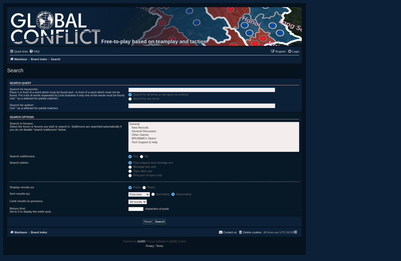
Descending (181, 194)
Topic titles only (140, 171)
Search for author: (22, 105)
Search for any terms (143, 98)
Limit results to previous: (26, 201)
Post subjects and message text (150, 162)
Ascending (160, 194)
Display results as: (22, 187)
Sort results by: (20, 193)
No (144, 156)
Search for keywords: (24, 89)
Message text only (142, 166)
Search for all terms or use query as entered (158, 94)
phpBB (141, 241)
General (214, 124)
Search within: (19, 162)
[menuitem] (34, 51)
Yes (133, 156)
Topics (148, 187)
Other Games (214, 135)
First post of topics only (145, 175)
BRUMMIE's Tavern (214, 138)
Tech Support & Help (214, 142)
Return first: (18, 208)
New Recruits (214, 128)
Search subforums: (22, 156)
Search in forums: (22, 123)
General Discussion (214, 131)
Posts (134, 187)
